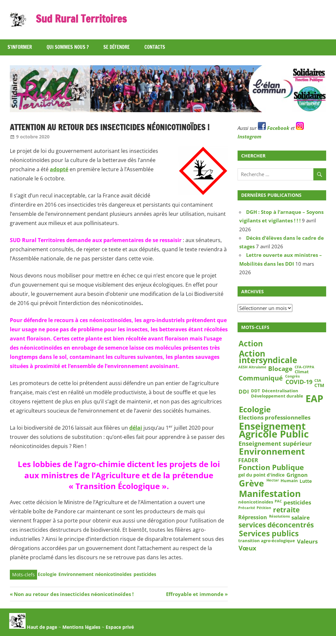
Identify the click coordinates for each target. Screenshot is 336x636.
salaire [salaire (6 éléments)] (300, 517)
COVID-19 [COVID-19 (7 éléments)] (298, 382)
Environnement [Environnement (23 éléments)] (272, 451)
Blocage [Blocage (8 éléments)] (280, 368)
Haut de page (33, 627)
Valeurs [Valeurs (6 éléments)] (307, 541)
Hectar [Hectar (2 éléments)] (272, 480)
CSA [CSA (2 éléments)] (317, 381)
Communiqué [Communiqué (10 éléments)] (261, 378)
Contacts (154, 47)
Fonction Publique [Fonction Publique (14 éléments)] (271, 467)
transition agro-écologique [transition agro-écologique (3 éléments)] (266, 540)
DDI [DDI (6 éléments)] (244, 391)
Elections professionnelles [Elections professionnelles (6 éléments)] (274, 418)
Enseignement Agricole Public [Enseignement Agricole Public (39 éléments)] (274, 430)
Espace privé (120, 627)
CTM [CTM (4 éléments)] (319, 385)
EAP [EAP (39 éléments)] (314, 399)
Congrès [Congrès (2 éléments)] (292, 377)
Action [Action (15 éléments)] (251, 344)
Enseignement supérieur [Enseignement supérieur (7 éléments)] (275, 443)
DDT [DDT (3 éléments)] (255, 390)
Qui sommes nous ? (68, 47)
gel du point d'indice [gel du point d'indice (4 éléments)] (261, 475)
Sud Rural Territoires (82, 18)
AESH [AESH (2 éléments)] (242, 367)
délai (135, 427)
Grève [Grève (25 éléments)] (251, 483)
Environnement (76, 574)
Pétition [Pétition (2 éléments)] (264, 508)
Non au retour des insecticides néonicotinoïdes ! (73, 594)
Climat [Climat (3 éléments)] (302, 372)
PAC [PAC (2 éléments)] (278, 501)
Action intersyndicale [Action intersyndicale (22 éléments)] (268, 356)
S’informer (20, 47)
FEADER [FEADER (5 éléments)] (248, 460)
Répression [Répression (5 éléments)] (252, 517)
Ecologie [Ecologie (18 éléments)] (255, 409)
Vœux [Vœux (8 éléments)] (247, 548)
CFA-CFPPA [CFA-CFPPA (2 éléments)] (304, 367)
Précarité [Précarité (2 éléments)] (246, 508)
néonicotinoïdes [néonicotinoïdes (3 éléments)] (255, 502)
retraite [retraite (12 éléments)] (286, 510)
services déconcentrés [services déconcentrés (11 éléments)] (276, 524)
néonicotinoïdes (113, 574)
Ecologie (47, 574)
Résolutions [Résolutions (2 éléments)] (279, 516)
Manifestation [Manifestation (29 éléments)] (270, 494)
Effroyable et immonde (194, 594)
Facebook (273, 128)
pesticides (145, 574)
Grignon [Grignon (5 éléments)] (297, 475)
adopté (59, 169)
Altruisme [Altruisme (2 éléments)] (257, 367)
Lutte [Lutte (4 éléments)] (306, 481)
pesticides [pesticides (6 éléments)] (297, 502)
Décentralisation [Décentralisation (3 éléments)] (280, 390)
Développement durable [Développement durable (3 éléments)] (277, 396)
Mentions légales (81, 627)
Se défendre (116, 47)
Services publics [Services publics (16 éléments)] (269, 533)
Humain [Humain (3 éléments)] (289, 481)
